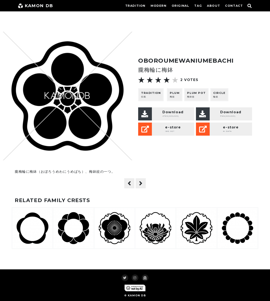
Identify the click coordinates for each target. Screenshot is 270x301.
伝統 (151, 94)
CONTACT (234, 5)
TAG (198, 5)
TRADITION (135, 5)
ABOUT (213, 5)
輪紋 (219, 94)
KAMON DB (35, 5)
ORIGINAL (180, 5)
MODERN (159, 5)
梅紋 (175, 94)
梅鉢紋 (196, 94)
